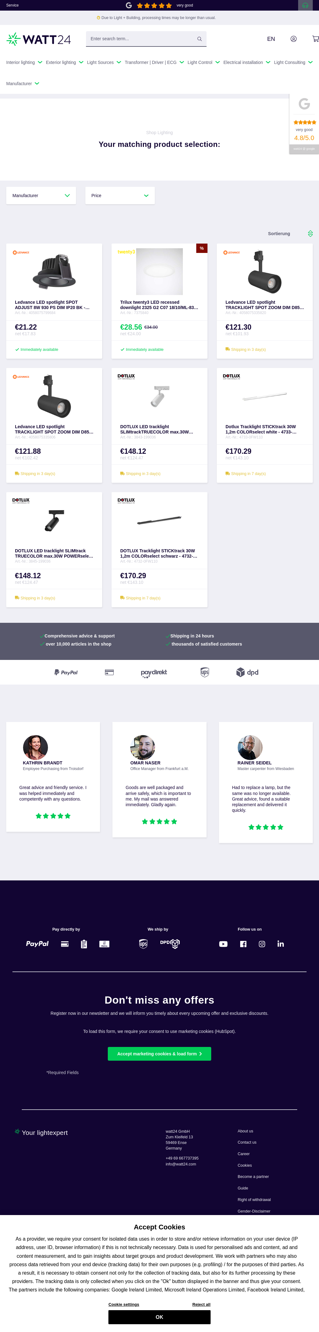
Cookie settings (123, 1308)
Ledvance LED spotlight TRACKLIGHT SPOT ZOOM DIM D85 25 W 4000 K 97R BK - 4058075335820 (264, 305)
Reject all (201, 1308)
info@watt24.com (181, 1164)
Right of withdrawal (254, 1200)
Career (244, 1154)
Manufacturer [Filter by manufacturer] (41, 196)
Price (120, 195)
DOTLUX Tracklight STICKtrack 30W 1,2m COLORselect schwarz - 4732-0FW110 (157, 553)
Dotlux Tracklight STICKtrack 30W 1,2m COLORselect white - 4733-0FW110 (261, 429)
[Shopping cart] (308, 39)
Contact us (247, 1142)
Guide (243, 1188)
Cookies (245, 1165)
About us (245, 1131)
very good (185, 5)
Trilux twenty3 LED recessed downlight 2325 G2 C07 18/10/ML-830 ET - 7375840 (158, 305)
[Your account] (287, 39)
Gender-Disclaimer (254, 1211)
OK (159, 1321)
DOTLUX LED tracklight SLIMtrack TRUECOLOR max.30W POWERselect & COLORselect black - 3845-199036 (54, 553)
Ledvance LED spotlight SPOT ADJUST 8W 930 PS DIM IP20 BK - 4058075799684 (50, 305)
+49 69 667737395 (182, 1158)
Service (12, 5)
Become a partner (253, 1177)
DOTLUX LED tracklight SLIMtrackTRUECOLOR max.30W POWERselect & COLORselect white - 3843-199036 (159, 429)
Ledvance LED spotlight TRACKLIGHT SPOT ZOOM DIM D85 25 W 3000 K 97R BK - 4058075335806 (54, 429)
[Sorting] (279, 233)
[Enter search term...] (146, 39)
